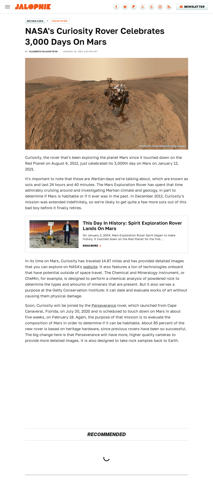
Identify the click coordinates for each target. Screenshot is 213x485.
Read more (90, 246)
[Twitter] (142, 7)
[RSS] (169, 7)
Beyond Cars (35, 21)
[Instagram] (160, 7)
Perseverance (104, 305)
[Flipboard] (134, 7)
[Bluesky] (125, 7)
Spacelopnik (60, 21)
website (90, 267)
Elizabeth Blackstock (43, 51)
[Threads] (151, 7)
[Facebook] (116, 7)
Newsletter (192, 7)
